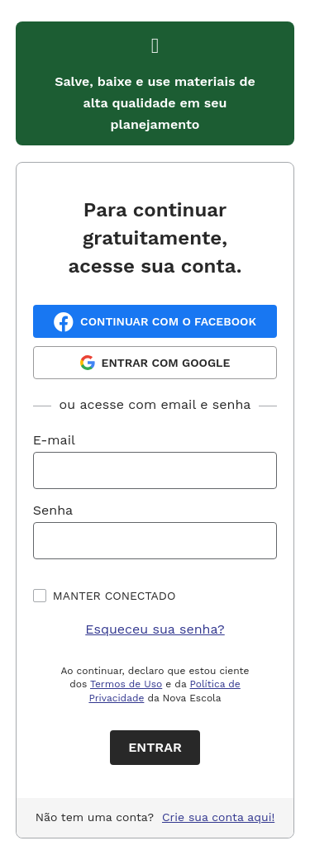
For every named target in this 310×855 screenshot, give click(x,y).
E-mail (54, 440)
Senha (53, 510)
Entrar (155, 747)
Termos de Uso (126, 684)
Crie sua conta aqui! (218, 817)
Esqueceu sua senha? (155, 629)
